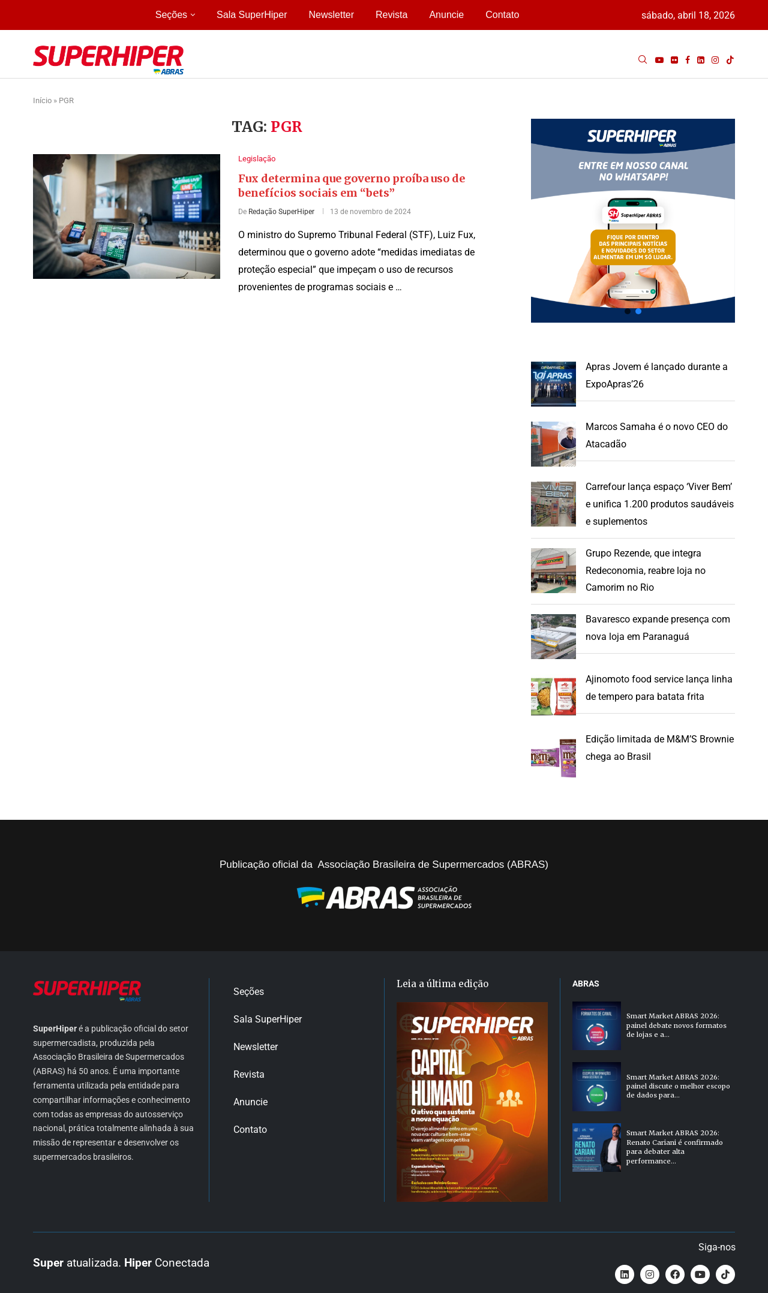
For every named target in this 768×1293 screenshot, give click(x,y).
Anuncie (446, 15)
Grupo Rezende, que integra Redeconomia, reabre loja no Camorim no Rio (646, 571)
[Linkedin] (701, 60)
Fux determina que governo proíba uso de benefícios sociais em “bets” (351, 186)
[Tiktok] (730, 60)
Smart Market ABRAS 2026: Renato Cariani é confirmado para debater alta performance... (674, 1147)
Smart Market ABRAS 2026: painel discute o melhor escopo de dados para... (678, 1086)
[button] (633, 221)
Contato (502, 15)
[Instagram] (715, 60)
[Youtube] (659, 60)
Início (42, 100)
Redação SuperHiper (281, 212)
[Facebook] (688, 60)
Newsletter (331, 15)
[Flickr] (674, 60)
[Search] (643, 60)
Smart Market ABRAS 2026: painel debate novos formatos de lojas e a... (676, 1025)
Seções (171, 15)
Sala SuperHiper (252, 15)
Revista (391, 15)
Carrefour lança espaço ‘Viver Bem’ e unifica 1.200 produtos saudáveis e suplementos (660, 504)
